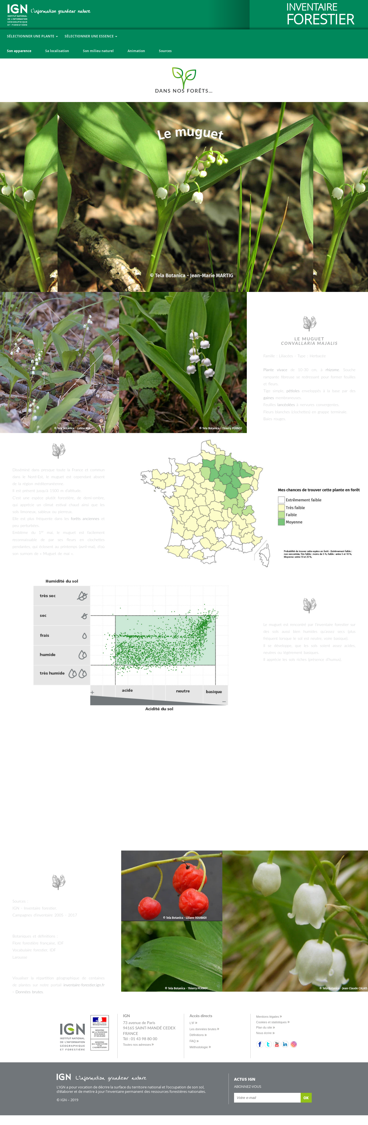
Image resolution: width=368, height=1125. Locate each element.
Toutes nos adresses (137, 1044)
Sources (165, 51)
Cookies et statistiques (271, 1022)
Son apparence (19, 51)
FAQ (193, 1041)
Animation (136, 51)
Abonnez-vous (247, 1086)
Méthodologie (199, 1047)
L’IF (192, 1023)
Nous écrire (264, 1033)
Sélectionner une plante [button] (32, 36)
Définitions (197, 1035)
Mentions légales (267, 1016)
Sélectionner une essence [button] (91, 36)
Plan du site (264, 1027)
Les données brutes (203, 1029)
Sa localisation (57, 51)
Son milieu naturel (98, 51)
